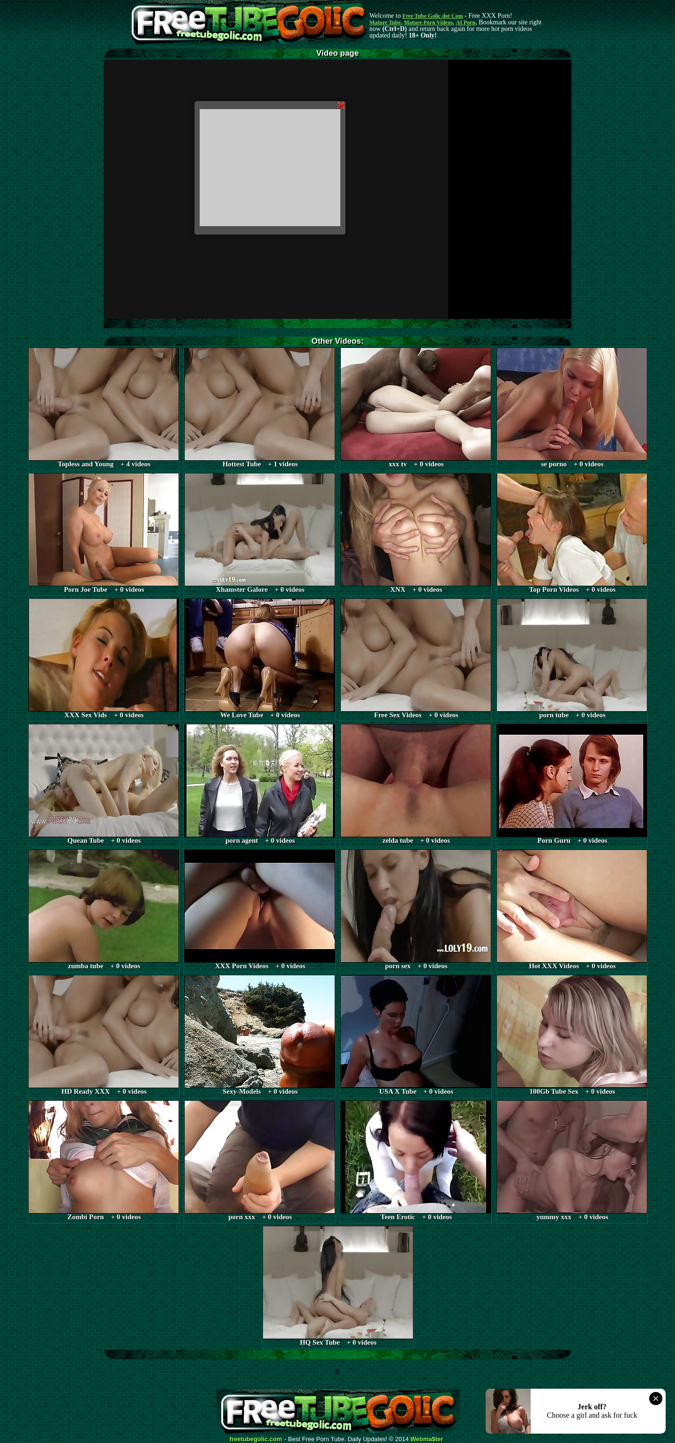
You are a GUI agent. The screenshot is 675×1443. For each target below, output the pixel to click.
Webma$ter (427, 1439)
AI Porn (466, 22)
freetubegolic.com (256, 1439)
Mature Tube (385, 22)
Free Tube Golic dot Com (432, 16)
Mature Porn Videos (428, 22)
